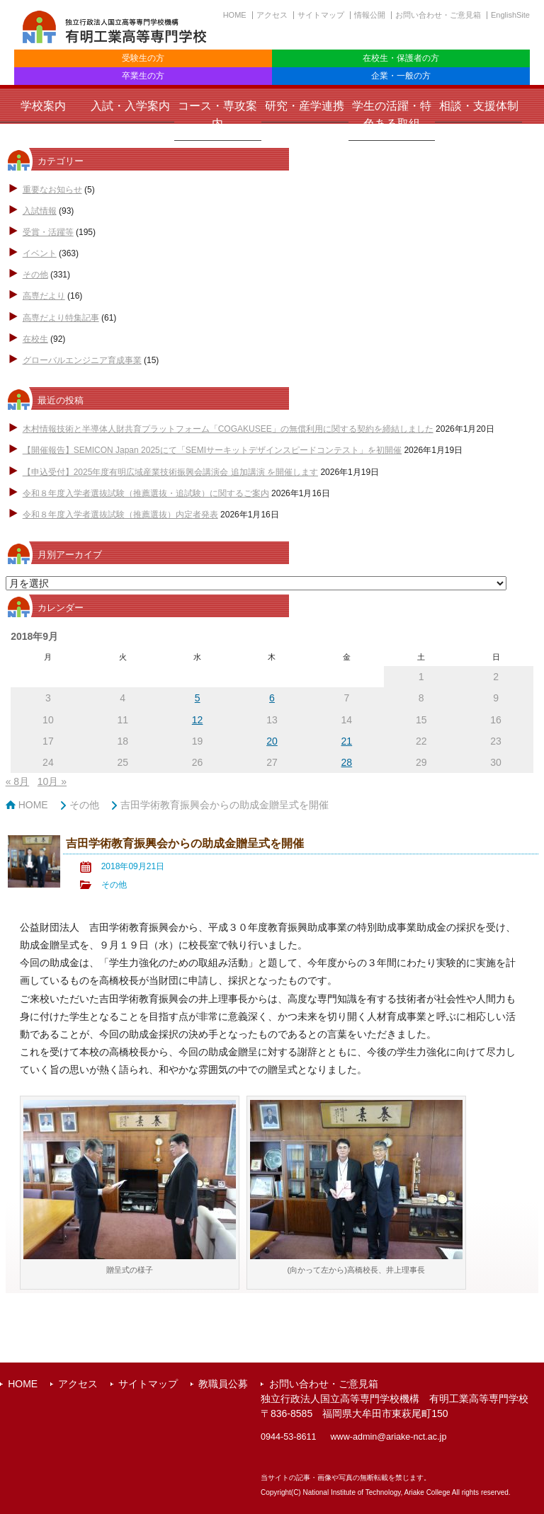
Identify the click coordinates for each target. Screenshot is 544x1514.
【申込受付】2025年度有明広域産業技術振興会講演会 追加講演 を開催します (170, 472)
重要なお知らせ (52, 190)
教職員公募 (223, 1383)
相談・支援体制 (478, 106)
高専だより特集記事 (61, 318)
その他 (35, 275)
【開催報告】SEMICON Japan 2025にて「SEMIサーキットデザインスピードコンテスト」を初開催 (212, 450)
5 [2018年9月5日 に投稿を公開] (197, 698)
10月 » (52, 781)
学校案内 (43, 106)
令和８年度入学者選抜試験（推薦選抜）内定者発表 (120, 515)
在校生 (35, 339)
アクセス (272, 15)
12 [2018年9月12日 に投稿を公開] (197, 720)
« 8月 (17, 781)
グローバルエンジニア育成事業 (82, 360)
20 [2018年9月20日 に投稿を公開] (272, 741)
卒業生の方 (143, 76)
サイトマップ (321, 15)
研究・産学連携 (304, 106)
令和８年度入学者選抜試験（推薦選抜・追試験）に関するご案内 (146, 493)
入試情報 (40, 211)
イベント (40, 253)
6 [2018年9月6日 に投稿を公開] (272, 698)
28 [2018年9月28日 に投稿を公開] (347, 762)
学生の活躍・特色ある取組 (391, 115)
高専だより (44, 296)
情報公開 (369, 15)
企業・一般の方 (401, 76)
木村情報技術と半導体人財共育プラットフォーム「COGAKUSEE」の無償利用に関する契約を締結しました (228, 429)
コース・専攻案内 (217, 115)
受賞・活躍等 (48, 232)
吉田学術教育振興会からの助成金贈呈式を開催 (224, 804)
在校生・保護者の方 (401, 58)
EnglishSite (510, 15)
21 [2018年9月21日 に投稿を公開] (347, 741)
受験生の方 (143, 58)
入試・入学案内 (130, 106)
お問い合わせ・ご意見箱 (438, 15)
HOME (234, 15)
